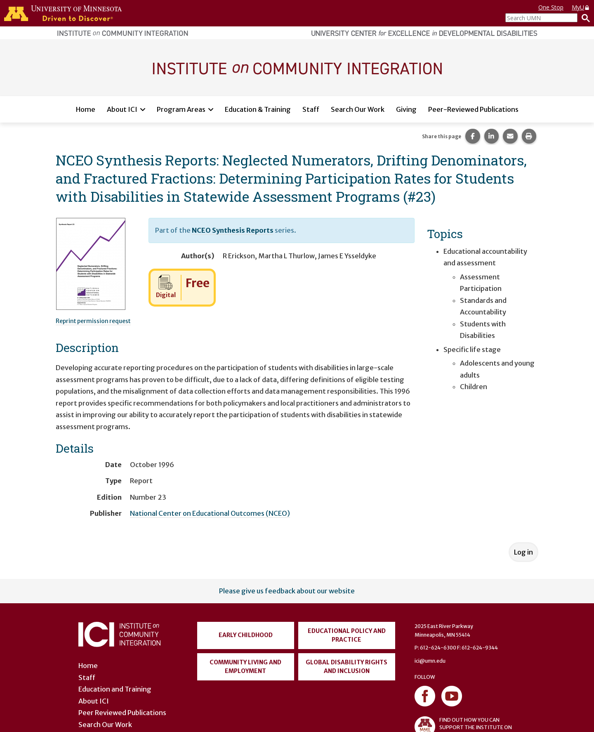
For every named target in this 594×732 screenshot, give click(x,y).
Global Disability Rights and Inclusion (346, 667)
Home (85, 109)
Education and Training (114, 689)
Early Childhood (246, 635)
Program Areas (181, 109)
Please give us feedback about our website (287, 591)
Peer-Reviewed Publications (473, 109)
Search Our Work (357, 109)
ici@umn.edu (430, 661)
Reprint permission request (93, 321)
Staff (310, 109)
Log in (523, 552)
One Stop (550, 7)
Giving (406, 109)
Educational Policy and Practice (347, 635)
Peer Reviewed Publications (122, 712)
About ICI (122, 109)
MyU (581, 7)
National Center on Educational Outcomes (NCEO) (210, 513)
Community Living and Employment (245, 667)
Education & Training (258, 109)
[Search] (584, 17)
